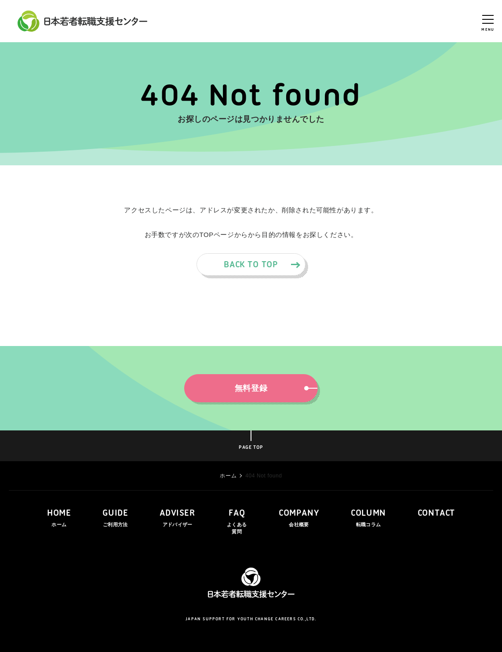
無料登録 (272, 388)
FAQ (237, 522)
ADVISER (177, 519)
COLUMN (368, 519)
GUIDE (115, 519)
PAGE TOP (251, 447)
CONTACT (436, 513)
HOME (59, 519)
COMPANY (299, 519)
